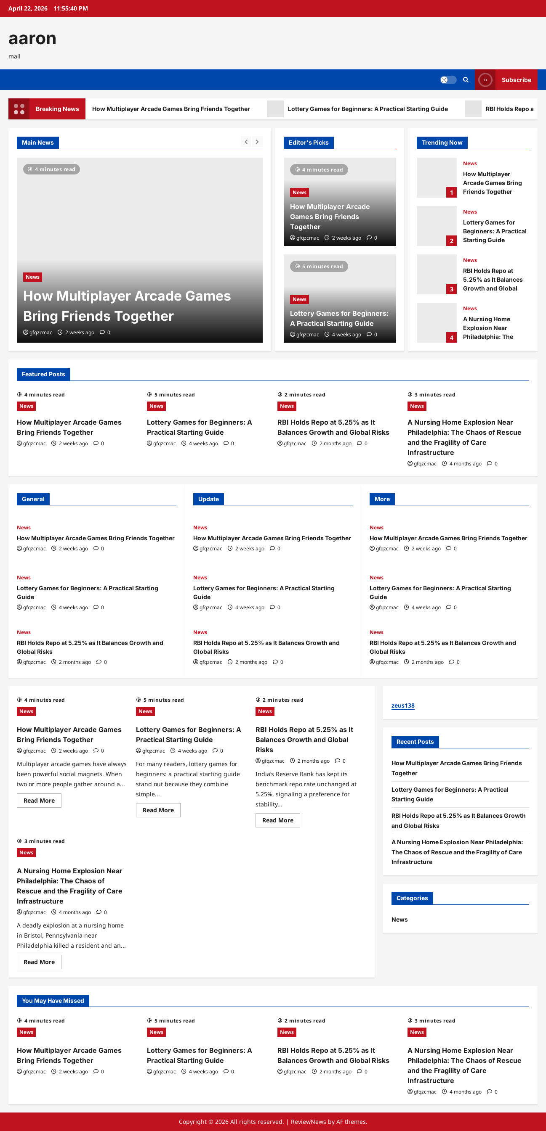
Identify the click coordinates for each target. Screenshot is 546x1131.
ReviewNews (308, 1122)
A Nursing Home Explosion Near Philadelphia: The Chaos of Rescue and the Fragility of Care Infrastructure (437, 323)
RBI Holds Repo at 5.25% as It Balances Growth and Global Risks (437, 274)
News (33, 276)
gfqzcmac (40, 332)
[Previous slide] (246, 141)
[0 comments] (105, 332)
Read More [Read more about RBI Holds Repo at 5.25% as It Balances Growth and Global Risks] (281, 821)
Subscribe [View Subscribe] (503, 79)
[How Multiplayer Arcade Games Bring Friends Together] (140, 250)
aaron (32, 37)
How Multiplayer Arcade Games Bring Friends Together (170, 108)
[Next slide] (257, 141)
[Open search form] (466, 79)
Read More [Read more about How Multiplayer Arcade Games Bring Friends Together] (42, 802)
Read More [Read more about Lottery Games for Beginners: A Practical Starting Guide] (162, 811)
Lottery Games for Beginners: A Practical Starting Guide (367, 108)
